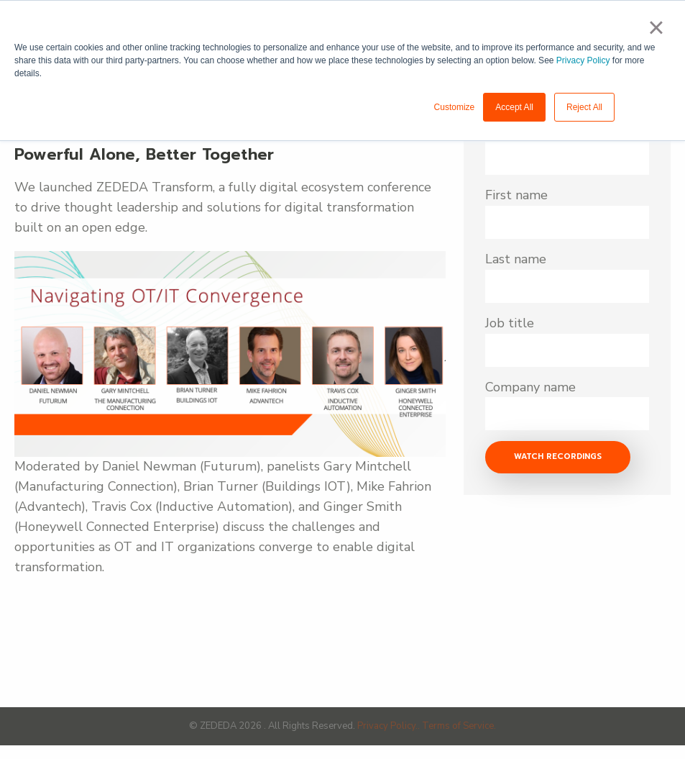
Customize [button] (454, 107)
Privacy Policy (583, 60)
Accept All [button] (514, 107)
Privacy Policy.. (389, 725)
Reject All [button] (584, 107)
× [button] (656, 27)
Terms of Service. (459, 725)
